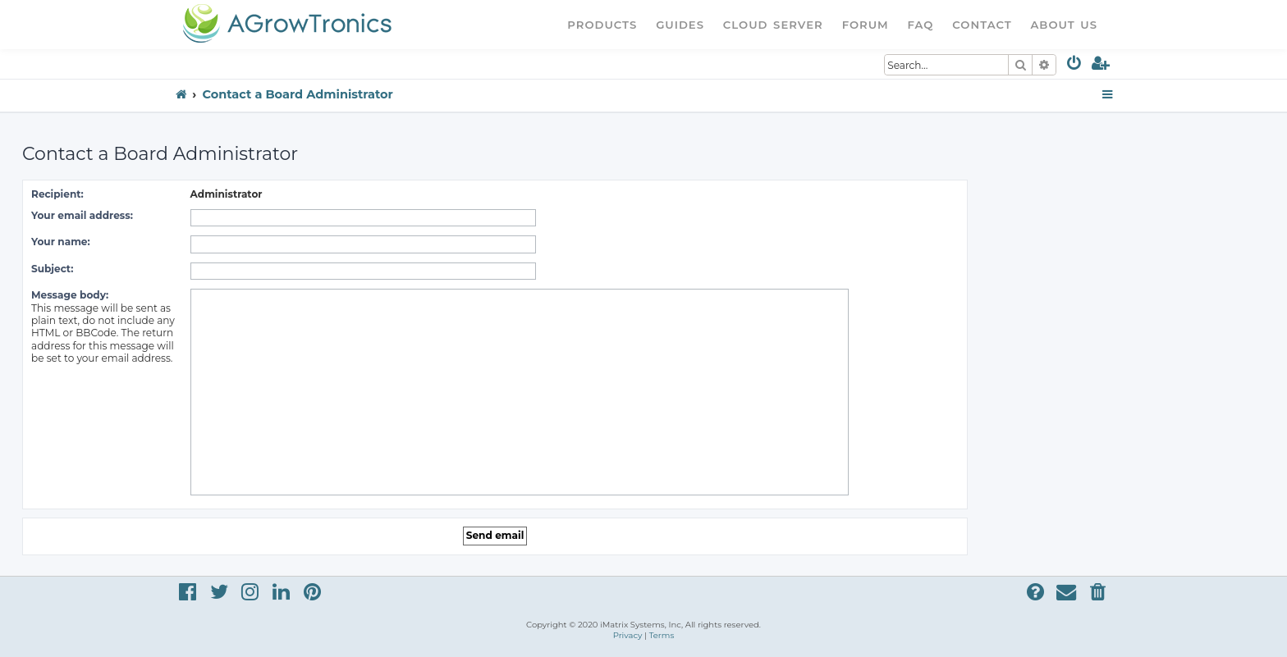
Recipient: (57, 194)
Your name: (60, 241)
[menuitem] (1075, 66)
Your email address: (82, 215)
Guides (680, 24)
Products (602, 24)
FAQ (921, 24)
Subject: (52, 268)
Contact (981, 24)
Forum (865, 24)
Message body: (69, 295)
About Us (1063, 24)
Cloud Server (773, 24)
